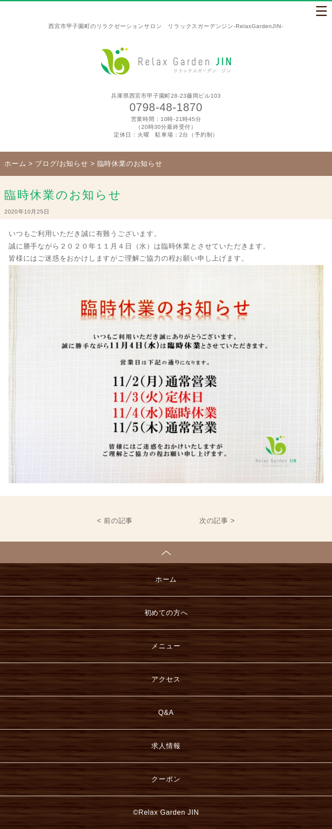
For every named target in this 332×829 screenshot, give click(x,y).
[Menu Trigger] (321, 11)
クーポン (165, 779)
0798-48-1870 (166, 107)
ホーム (166, 579)
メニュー (165, 646)
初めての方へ (166, 612)
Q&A (166, 712)
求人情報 (165, 745)
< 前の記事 (115, 520)
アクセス (165, 679)
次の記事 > (217, 520)
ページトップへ (166, 552)
